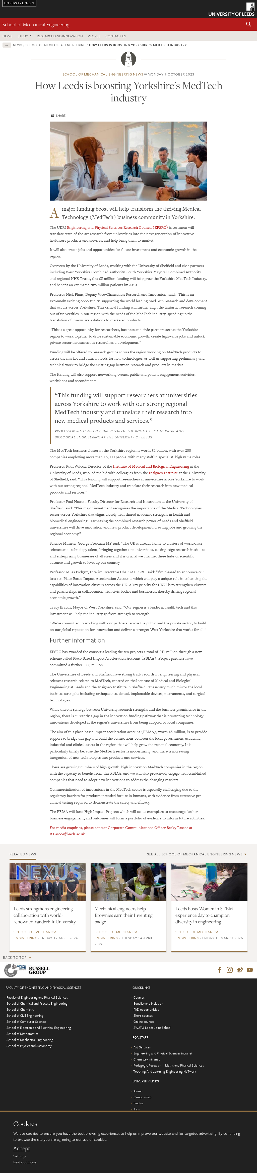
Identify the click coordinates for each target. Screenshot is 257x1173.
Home (8, 36)
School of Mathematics (22, 1033)
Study (23, 36)
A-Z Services (142, 1047)
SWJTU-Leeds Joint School (152, 1027)
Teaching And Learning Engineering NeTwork (164, 1071)
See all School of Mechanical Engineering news (194, 854)
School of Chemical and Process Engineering (37, 1003)
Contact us (115, 36)
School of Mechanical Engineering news (102, 74)
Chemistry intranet (147, 1059)
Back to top (15, 957)
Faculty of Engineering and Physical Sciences (37, 997)
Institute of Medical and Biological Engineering (151, 466)
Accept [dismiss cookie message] (21, 1148)
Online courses (144, 1021)
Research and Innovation (60, 36)
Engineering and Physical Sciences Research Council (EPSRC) (117, 227)
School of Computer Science (26, 1021)
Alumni (138, 1091)
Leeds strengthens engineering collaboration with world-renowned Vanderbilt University (45, 915)
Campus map (142, 1097)
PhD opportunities (146, 1009)
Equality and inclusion (148, 1003)
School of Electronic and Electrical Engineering (39, 1027)
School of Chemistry (20, 1009)
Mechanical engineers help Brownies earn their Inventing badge (124, 915)
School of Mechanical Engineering (36, 24)
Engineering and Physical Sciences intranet (163, 1053)
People (94, 36)
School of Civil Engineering (25, 1015)
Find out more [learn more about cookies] (24, 1162)
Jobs (136, 1109)
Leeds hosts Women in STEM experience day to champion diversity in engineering (204, 915)
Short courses (143, 1015)
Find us (138, 1103)
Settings (19, 1156)
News (17, 45)
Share (61, 115)
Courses (139, 997)
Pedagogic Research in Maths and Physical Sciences (169, 1065)
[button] (248, 24)
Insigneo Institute (163, 472)
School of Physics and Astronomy (29, 1045)
